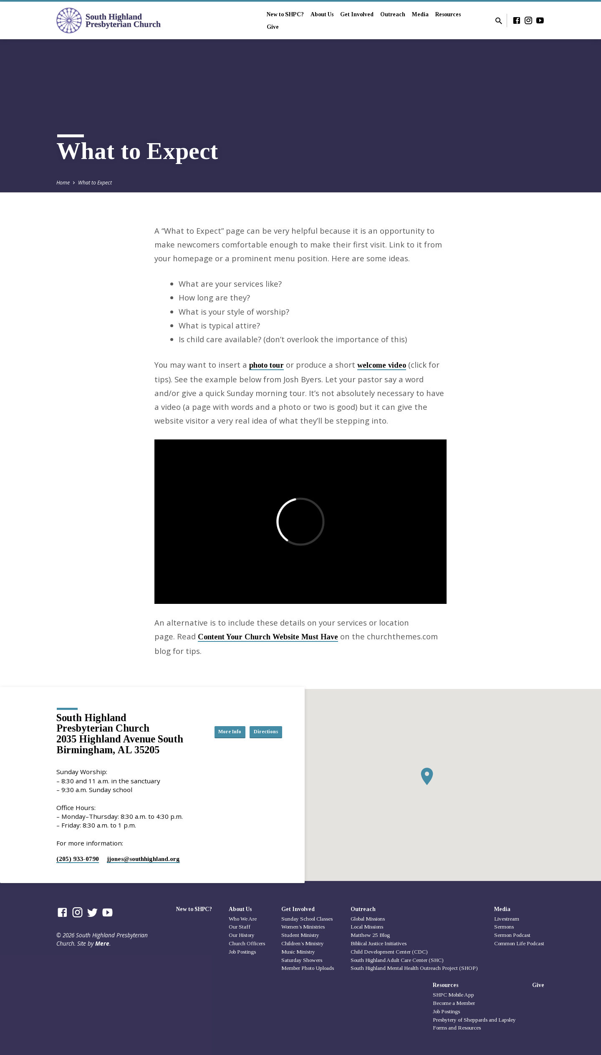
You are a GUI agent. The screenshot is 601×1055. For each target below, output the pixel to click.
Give (273, 27)
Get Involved (357, 14)
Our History (242, 935)
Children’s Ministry (302, 943)
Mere (102, 943)
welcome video (381, 365)
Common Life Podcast (519, 943)
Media (420, 14)
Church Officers (247, 943)
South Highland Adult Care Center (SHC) (397, 960)
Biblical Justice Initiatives (379, 943)
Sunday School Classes (307, 919)
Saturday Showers (301, 960)
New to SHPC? (285, 14)
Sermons (504, 927)
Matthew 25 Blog (370, 935)
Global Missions (368, 919)
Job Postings (242, 952)
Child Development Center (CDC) (389, 952)
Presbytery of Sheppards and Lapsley (474, 1020)
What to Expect (95, 182)
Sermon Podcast (512, 935)
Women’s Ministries (303, 927)
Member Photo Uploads (307, 968)
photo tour (266, 365)
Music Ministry (298, 952)
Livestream (506, 919)
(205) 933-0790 (77, 858)
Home (63, 182)
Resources (448, 14)
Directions (261, 740)
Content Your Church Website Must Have (268, 637)
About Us (322, 14)
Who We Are (243, 919)
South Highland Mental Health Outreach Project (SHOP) (414, 968)
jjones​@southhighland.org (143, 858)
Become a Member (454, 1003)
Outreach (392, 14)
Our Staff (239, 927)
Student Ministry (300, 935)
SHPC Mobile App (453, 995)
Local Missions (367, 927)
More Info (261, 723)
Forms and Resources (457, 1028)
